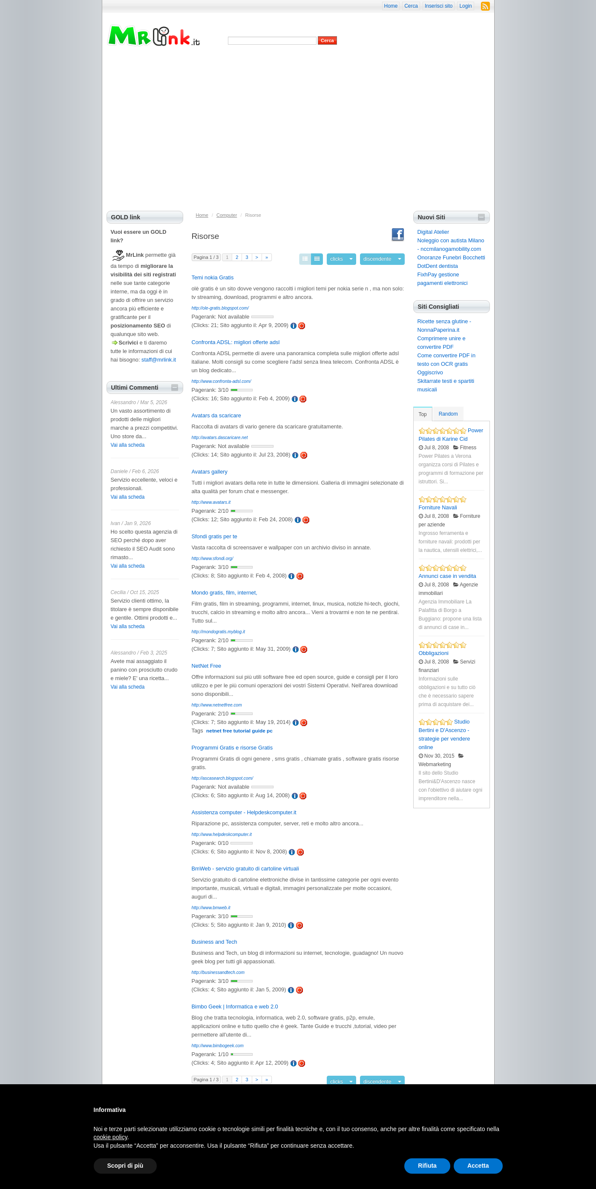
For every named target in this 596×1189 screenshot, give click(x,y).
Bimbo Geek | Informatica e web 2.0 (235, 1004)
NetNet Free (207, 664)
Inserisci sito (438, 6)
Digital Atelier (433, 232)
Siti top (266, 64)
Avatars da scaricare (216, 413)
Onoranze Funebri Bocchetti (451, 257)
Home (391, 6)
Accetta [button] (478, 1165)
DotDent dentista (437, 266)
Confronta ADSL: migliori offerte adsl (236, 340)
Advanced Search (246, 49)
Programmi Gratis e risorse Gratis (232, 745)
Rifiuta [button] (427, 1165)
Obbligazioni (434, 653)
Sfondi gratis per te (214, 534)
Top (423, 414)
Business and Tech (214, 939)
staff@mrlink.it (158, 359)
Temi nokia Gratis (213, 275)
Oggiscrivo (430, 372)
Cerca (411, 6)
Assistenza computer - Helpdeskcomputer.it (244, 810)
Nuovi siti (242, 64)
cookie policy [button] (110, 1137)
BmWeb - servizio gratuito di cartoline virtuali (245, 866)
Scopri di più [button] (125, 1165)
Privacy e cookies (206, 64)
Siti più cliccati (295, 64)
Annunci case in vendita (447, 576)
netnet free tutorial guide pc (239, 729)
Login (465, 6)
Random (448, 414)
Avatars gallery (209, 469)
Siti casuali (329, 64)
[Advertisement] (298, 147)
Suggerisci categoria (403, 64)
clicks (346, 258)
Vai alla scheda (128, 445)
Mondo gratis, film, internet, (224, 590)
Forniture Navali (438, 507)
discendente (381, 258)
